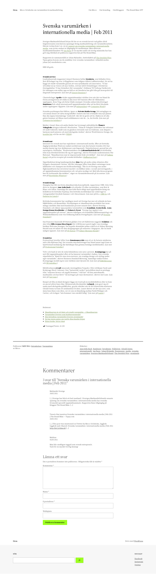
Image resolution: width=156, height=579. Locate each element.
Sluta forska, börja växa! (55, 321)
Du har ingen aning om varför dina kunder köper (65, 319)
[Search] (79, 560)
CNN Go (103, 194)
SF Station (71, 231)
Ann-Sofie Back (86, 349)
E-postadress (49, 501)
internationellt (86, 351)
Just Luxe (53, 277)
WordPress (138, 541)
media (128, 351)
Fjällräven (116, 349)
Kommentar (48, 465)
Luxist (100, 293)
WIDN (68, 134)
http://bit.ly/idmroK (58, 428)
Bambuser (97, 349)
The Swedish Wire (103, 57)
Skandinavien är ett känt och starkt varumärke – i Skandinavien (71, 312)
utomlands (134, 353)
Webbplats (47, 511)
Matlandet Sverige (57, 391)
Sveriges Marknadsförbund (102, 353)
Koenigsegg (120, 351)
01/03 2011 (54, 439)
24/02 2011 (54, 393)
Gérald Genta (126, 349)
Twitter (138, 565)
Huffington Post (89, 157)
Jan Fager (67, 50)
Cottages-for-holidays (52, 120)
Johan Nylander (107, 351)
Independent (81, 106)
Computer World (98, 106)
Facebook (138, 558)
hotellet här (47, 134)
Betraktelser (36, 346)
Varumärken (47, 346)
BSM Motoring (106, 261)
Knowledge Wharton (57, 175)
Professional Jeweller (54, 247)
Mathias (53, 437)
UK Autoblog (51, 263)
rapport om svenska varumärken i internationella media (76, 47)
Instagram (139, 561)
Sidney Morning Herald (88, 231)
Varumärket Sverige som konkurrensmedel (63, 314)
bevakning (106, 349)
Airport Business (79, 92)
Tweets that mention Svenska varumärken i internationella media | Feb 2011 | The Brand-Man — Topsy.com (81, 415)
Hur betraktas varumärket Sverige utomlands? (64, 316)
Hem (15, 10)
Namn (46, 492)
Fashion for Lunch (50, 196)
